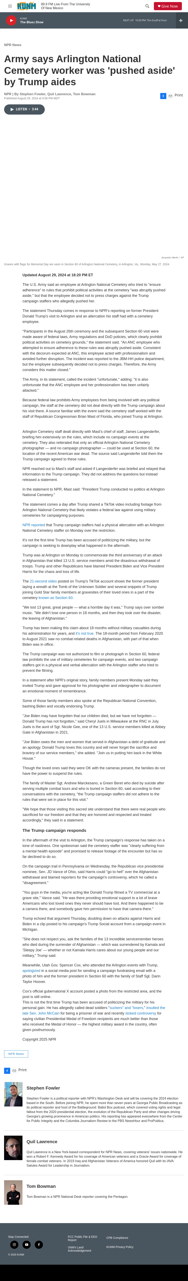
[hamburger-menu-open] (10, 6)
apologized (31, 971)
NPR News (12, 45)
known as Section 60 (56, 598)
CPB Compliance (117, 1237)
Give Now (169, 6)
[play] (11, 20)
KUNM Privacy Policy (119, 1247)
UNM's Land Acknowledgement (79, 1249)
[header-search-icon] (147, 6)
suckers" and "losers (126, 1008)
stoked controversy (140, 1013)
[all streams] (182, 20)
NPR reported (33, 525)
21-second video (43, 581)
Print (179, 95)
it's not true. (85, 633)
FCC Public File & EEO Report (82, 1238)
